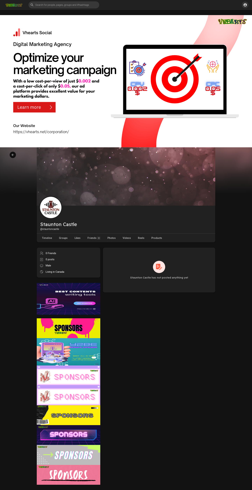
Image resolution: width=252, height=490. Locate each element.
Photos (111, 238)
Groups (63, 238)
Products (156, 238)
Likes (77, 238)
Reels (141, 238)
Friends (94, 238)
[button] (64, 4)
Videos (127, 238)
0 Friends (51, 253)
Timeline (47, 238)
